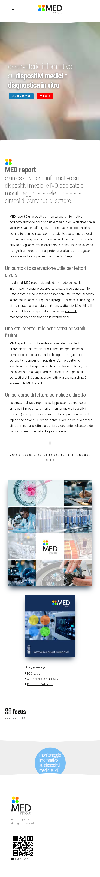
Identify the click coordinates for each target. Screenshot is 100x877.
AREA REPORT (21, 96)
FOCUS (45, 96)
